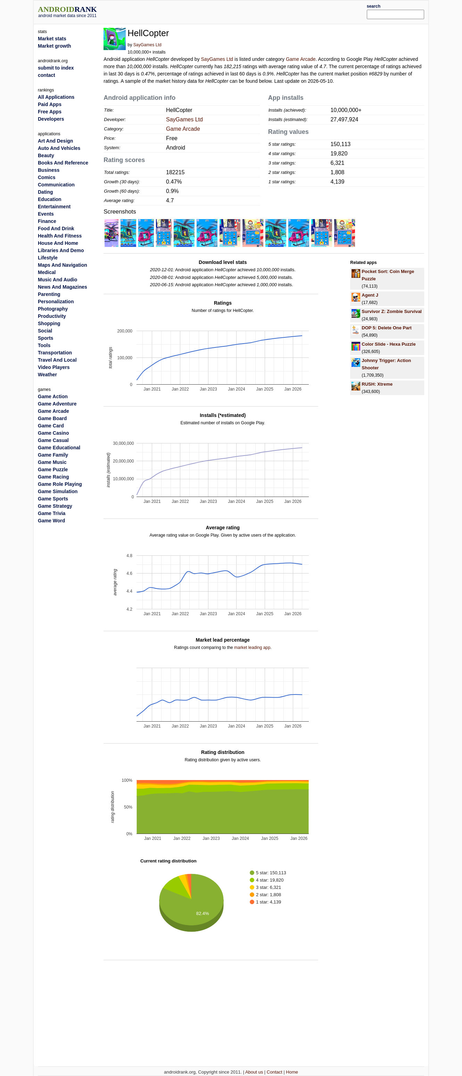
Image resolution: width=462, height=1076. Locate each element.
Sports (45, 338)
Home (292, 1072)
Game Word (51, 520)
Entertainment (54, 206)
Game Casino (53, 433)
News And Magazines (62, 287)
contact (46, 75)
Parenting (49, 294)
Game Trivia (51, 513)
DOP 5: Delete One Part (387, 327)
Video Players (54, 367)
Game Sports (53, 498)
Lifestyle (48, 257)
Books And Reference (63, 163)
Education (49, 199)
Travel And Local (57, 360)
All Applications (56, 97)
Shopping (49, 323)
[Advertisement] (247, 11)
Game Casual (53, 440)
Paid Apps (49, 104)
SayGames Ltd (147, 44)
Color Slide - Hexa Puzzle (388, 344)
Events (46, 214)
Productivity (52, 316)
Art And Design (55, 141)
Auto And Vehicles (59, 148)
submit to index (56, 68)
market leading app (252, 647)
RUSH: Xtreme (377, 384)
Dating (45, 192)
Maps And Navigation (62, 265)
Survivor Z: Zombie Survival (392, 311)
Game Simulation (57, 491)
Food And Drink (56, 228)
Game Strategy (55, 506)
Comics (47, 177)
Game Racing (53, 477)
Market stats (52, 38)
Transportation (55, 352)
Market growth (54, 46)
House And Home (58, 243)
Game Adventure (57, 404)
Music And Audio (57, 279)
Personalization (56, 301)
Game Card (51, 425)
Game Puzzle (53, 469)
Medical (47, 272)
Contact (274, 1072)
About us (254, 1072)
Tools (44, 345)
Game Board (52, 418)
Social (45, 331)
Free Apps (49, 111)
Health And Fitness (60, 236)
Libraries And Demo (61, 250)
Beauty (46, 155)
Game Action (53, 396)
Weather (47, 374)
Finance (47, 221)
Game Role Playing (60, 484)
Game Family (53, 455)
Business (48, 170)
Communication (56, 184)
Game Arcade (301, 59)
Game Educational (59, 447)
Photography (53, 309)
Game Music (52, 462)
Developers (51, 119)
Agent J (370, 295)
